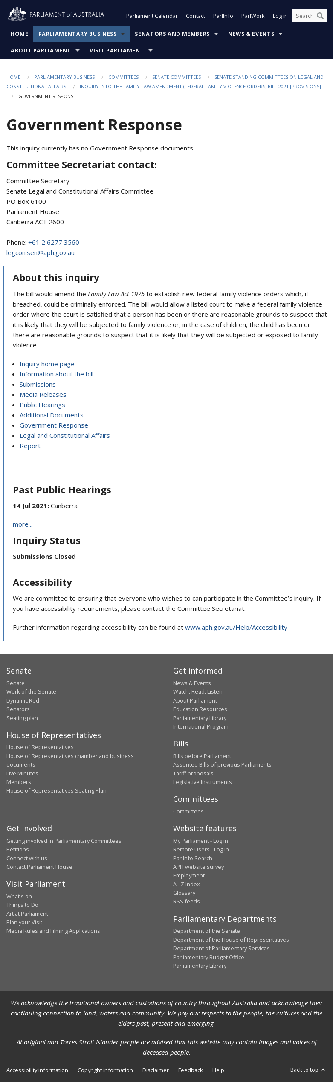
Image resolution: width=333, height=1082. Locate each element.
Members (18, 782)
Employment (189, 875)
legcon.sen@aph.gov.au (40, 252)
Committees (123, 77)
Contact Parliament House (39, 867)
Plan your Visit (24, 922)
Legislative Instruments (202, 782)
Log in (280, 16)
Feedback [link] (190, 1070)
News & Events (251, 34)
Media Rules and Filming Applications (53, 931)
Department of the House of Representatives (231, 939)
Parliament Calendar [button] (152, 16)
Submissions (38, 384)
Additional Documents (52, 415)
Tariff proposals (193, 773)
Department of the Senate (206, 931)
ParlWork (253, 16)
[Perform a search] (320, 16)
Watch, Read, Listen (198, 692)
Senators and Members (172, 34)
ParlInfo (223, 16)
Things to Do (22, 905)
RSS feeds (186, 902)
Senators (18, 709)
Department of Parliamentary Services (221, 948)
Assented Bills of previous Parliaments (222, 765)
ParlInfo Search (192, 858)
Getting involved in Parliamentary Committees (64, 841)
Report (30, 445)
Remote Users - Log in (201, 849)
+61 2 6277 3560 (53, 242)
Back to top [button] (308, 1070)
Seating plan (22, 718)
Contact (195, 16)
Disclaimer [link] (155, 1070)
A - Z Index (186, 884)
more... (22, 524)
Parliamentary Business (77, 34)
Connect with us (26, 858)
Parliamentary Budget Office (208, 957)
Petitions (17, 849)
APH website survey (198, 867)
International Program (201, 726)
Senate (15, 683)
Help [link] (218, 1070)
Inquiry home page (47, 363)
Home (20, 34)
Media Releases (43, 394)
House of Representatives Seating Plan (56, 791)
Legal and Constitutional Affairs (65, 435)
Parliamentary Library (199, 718)
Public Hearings (42, 404)
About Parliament (41, 50)
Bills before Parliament (202, 756)
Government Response (54, 425)
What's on (19, 896)
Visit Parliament (117, 50)
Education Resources (200, 709)
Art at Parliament (27, 913)
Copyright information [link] (105, 1070)
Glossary (184, 893)
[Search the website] (309, 16)
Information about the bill (56, 374)
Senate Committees (176, 77)
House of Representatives (40, 747)
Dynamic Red (22, 700)
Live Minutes (22, 773)
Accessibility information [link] (37, 1070)
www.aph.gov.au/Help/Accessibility (236, 627)
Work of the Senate (31, 692)
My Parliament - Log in (200, 841)
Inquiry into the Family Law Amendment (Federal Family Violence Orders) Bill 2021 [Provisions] (200, 87)
